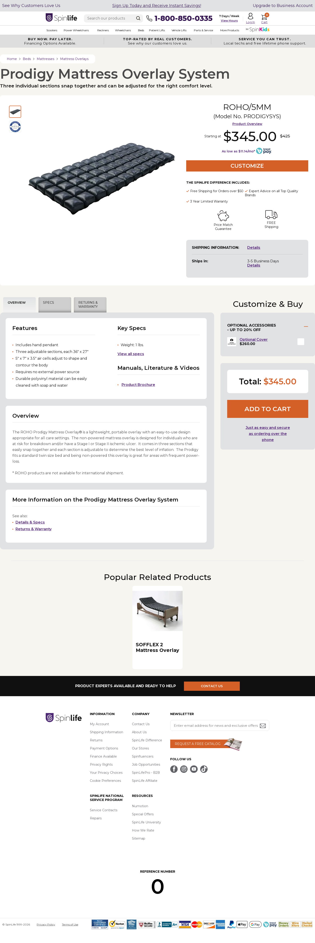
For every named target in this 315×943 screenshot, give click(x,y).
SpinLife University (146, 822)
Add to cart (268, 409)
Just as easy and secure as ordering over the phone (268, 434)
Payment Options (104, 748)
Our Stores (140, 748)
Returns (96, 740)
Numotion (140, 806)
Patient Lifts (155, 30)
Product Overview (247, 124)
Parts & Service (201, 30)
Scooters (51, 30)
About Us (139, 732)
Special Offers (143, 814)
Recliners (102, 30)
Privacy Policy (46, 924)
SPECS (48, 303)
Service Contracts (103, 810)
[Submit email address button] (263, 726)
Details (253, 247)
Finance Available (103, 756)
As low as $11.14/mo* (238, 151)
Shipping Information (106, 732)
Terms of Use (70, 924)
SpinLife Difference (147, 740)
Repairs (96, 818)
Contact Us (141, 724)
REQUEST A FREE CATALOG (197, 744)
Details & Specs (30, 522)
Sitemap (138, 838)
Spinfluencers (142, 756)
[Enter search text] (113, 18)
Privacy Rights (101, 764)
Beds (140, 30)
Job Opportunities (146, 764)
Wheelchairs (122, 30)
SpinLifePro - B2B (146, 773)
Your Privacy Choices (106, 773)
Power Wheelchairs (75, 30)
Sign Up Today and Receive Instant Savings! (156, 5)
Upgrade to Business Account (283, 5)
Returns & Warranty (34, 529)
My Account (99, 724)
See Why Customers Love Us (31, 5)
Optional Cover (254, 339)
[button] (300, 341)
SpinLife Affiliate (144, 781)
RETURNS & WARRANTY (88, 305)
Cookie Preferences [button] (105, 781)
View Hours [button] (229, 20)
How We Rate (143, 830)
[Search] (138, 18)
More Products (227, 30)
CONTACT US (213, 686)
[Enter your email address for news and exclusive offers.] (219, 725)
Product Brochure (138, 385)
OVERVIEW (17, 303)
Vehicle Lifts (177, 30)
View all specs (131, 354)
